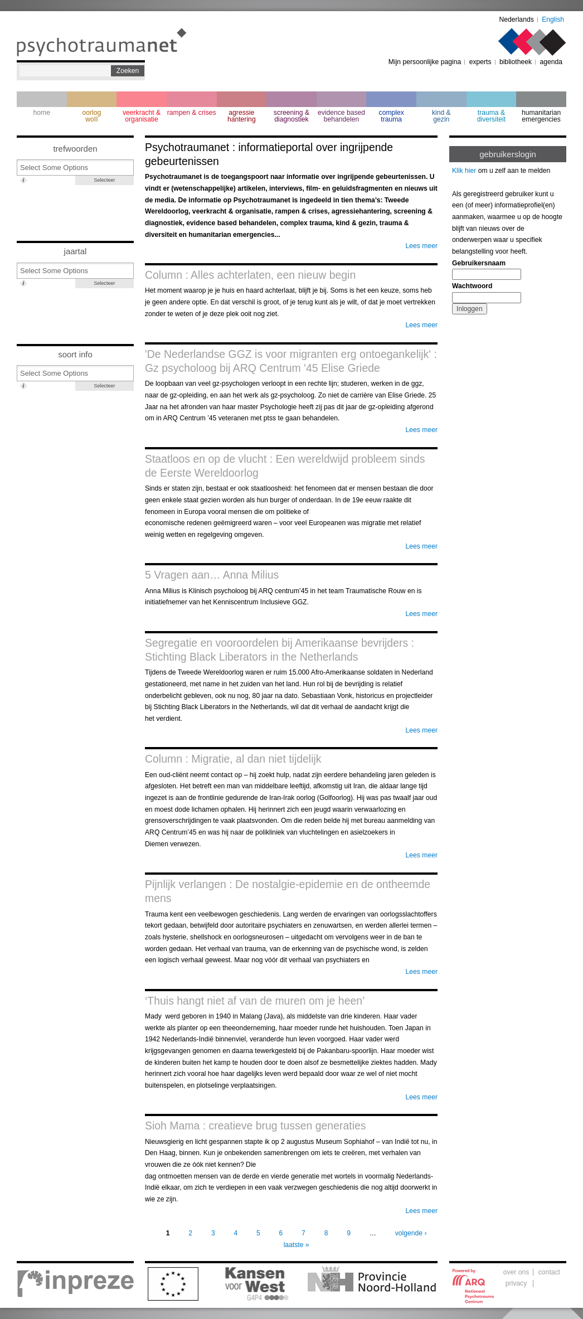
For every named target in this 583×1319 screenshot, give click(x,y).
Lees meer (422, 246)
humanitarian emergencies (541, 116)
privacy (516, 1283)
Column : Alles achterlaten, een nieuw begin (250, 275)
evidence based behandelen (341, 116)
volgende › (411, 1233)
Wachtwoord (472, 286)
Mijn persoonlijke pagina (424, 62)
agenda (551, 62)
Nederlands (516, 19)
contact (549, 1272)
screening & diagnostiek (291, 116)
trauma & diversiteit (491, 116)
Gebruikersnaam (479, 263)
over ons (516, 1272)
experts (480, 62)
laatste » (296, 1245)
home (41, 113)
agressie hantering (241, 116)
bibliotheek (515, 62)
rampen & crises (191, 113)
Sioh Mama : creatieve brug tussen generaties (255, 1125)
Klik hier (464, 170)
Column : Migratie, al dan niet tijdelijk (233, 759)
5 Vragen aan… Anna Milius (212, 575)
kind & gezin (441, 116)
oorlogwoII (91, 116)
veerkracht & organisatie (142, 116)
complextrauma (391, 116)
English (553, 19)
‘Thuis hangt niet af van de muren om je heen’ (255, 1001)
